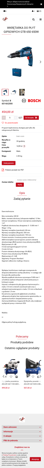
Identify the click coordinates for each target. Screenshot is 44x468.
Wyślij (20, 185)
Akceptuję (35, 459)
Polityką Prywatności (9, 455)
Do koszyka (31, 117)
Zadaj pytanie (9, 163)
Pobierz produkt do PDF (13, 170)
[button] (39, 11)
